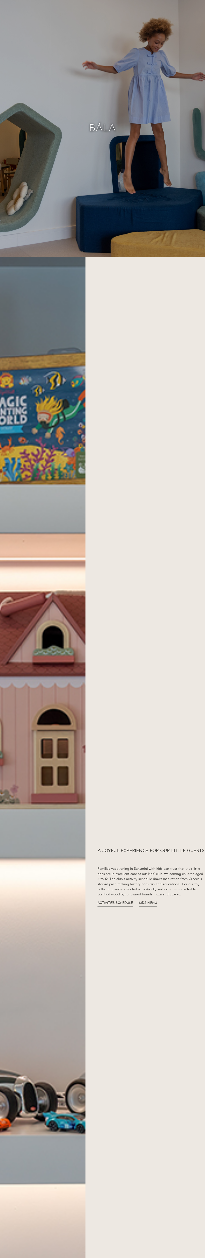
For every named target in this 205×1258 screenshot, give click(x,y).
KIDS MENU (148, 902)
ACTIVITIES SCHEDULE (115, 902)
